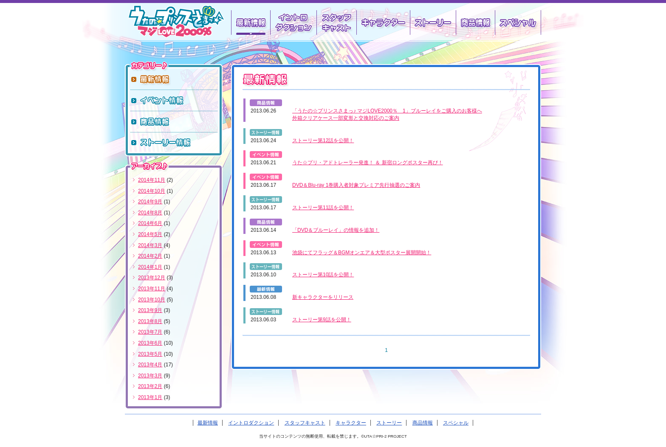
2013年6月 (150, 343)
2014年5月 (150, 234)
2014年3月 (150, 245)
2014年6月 (150, 223)
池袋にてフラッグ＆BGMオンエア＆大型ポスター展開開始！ (361, 253)
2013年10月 (151, 300)
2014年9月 (150, 202)
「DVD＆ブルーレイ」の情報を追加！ (335, 230)
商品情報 (475, 22)
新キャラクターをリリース (322, 297)
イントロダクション (292, 22)
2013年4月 (150, 365)
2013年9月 (150, 310)
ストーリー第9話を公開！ (321, 320)
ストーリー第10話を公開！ (323, 275)
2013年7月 (150, 332)
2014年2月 (150, 256)
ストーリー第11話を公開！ (323, 208)
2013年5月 (150, 354)
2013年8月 (150, 321)
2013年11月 (151, 289)
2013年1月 (150, 397)
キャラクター (383, 22)
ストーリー (432, 22)
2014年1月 (150, 267)
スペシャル (518, 22)
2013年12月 (151, 278)
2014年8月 (150, 213)
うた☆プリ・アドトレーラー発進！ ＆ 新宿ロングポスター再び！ (367, 163)
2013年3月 (150, 376)
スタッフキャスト (336, 22)
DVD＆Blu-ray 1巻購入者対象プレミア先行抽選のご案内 (356, 185)
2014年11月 (151, 180)
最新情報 (208, 423)
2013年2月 (150, 386)
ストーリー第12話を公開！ (323, 140)
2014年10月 (151, 191)
